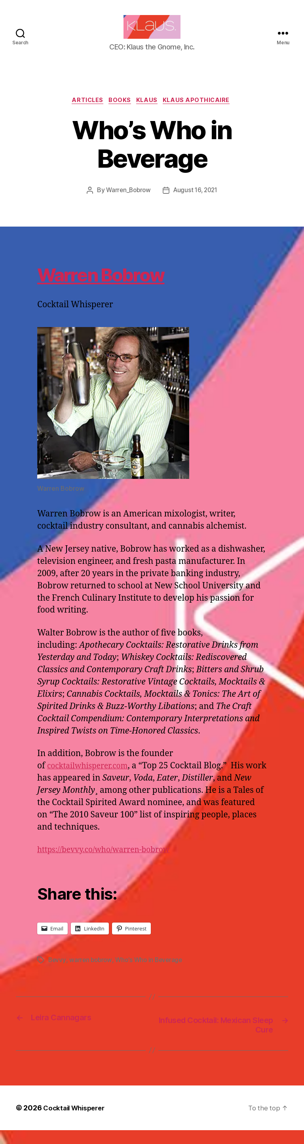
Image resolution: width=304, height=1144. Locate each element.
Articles (84, 113)
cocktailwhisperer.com (91, 778)
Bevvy (57, 973)
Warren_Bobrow (126, 203)
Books (119, 113)
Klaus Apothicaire (202, 113)
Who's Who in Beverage (152, 973)
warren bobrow (92, 973)
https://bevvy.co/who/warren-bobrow (110, 862)
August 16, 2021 (196, 203)
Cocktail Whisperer (76, 1122)
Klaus (149, 113)
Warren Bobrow (127, 285)
